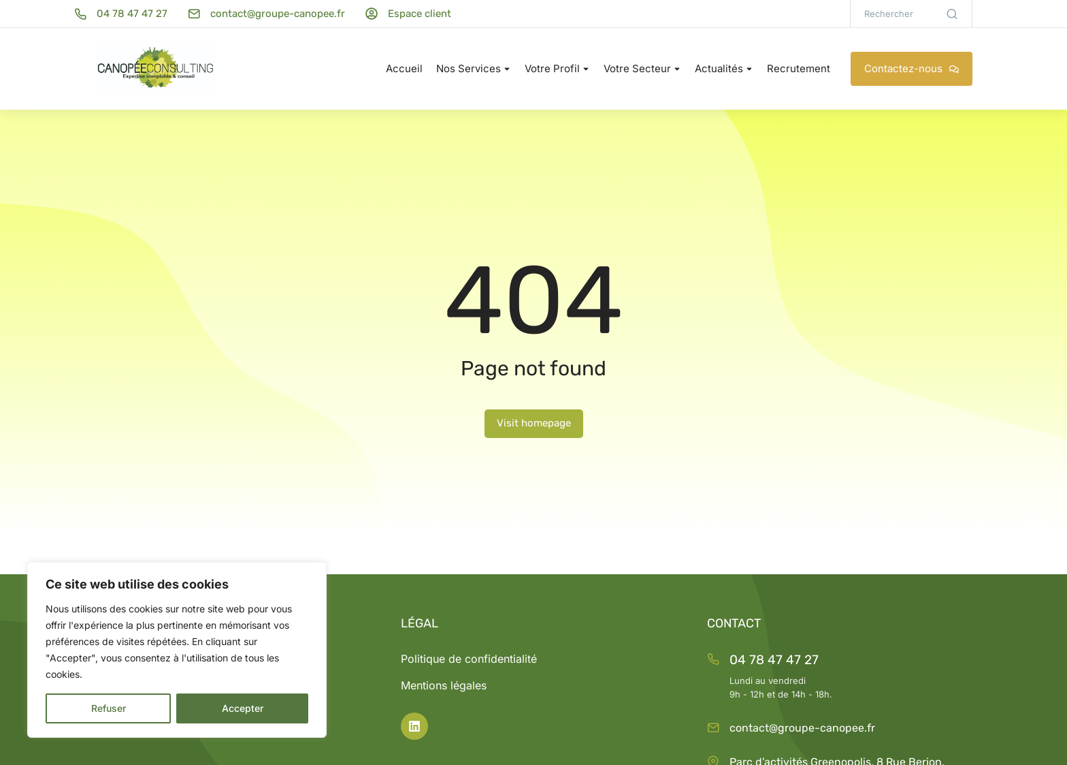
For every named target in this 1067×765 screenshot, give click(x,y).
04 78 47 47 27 (774, 660)
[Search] (952, 13)
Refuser (108, 708)
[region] (177, 650)
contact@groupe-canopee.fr (802, 727)
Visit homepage (534, 423)
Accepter (242, 708)
